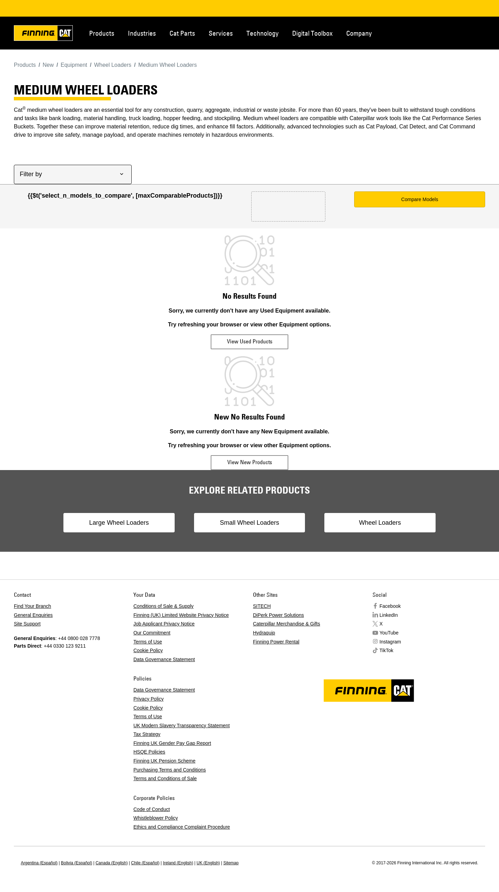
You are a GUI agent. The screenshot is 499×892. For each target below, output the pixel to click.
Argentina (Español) (39, 863)
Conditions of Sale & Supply (163, 606)
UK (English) (208, 863)
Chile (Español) (145, 863)
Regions (474, 32)
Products (101, 33)
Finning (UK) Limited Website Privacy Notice (181, 615)
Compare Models (419, 199)
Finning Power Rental (276, 642)
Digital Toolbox (312, 33)
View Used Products (249, 341)
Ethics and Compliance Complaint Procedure (181, 827)
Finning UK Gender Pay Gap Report (172, 743)
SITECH (262, 606)
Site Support (27, 624)
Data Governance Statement (164, 659)
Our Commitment (151, 633)
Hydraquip (264, 633)
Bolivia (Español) (76, 863)
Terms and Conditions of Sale (165, 778)
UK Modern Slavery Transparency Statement (181, 725)
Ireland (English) (178, 863)
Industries (142, 33)
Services (221, 33)
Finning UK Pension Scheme (164, 761)
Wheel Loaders (380, 522)
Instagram (390, 642)
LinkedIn (388, 615)
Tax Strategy (146, 734)
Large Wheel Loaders (119, 522)
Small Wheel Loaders (249, 522)
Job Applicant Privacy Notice (164, 624)
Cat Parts (182, 33)
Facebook (390, 606)
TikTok (386, 650)
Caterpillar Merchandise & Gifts (286, 624)
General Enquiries (33, 615)
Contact (451, 32)
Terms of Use (147, 642)
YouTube (389, 633)
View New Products (249, 462)
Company (359, 33)
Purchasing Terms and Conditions (169, 770)
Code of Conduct (151, 809)
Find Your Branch (32, 606)
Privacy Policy (148, 699)
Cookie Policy (148, 650)
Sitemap (230, 863)
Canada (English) (112, 863)
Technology (262, 33)
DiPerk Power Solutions (278, 615)
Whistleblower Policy (155, 818)
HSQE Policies (149, 752)
